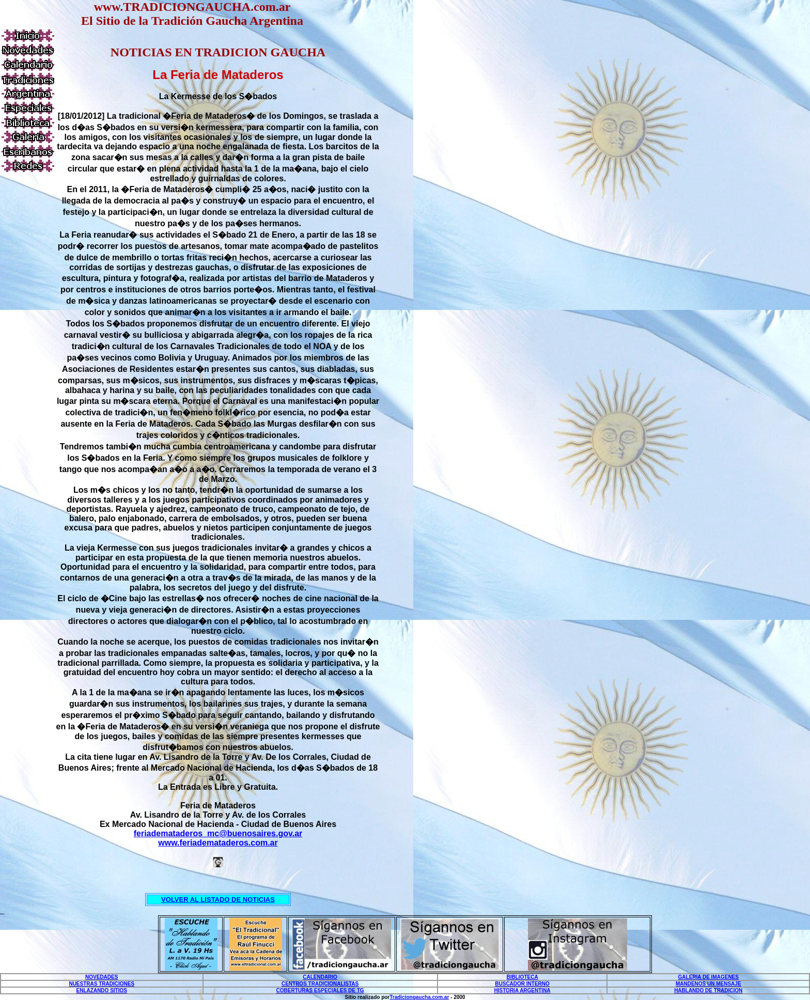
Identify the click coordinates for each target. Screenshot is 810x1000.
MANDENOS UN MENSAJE (708, 984)
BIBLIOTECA (522, 977)
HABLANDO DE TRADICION (708, 990)
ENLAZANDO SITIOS (101, 990)
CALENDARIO (320, 977)
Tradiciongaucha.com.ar (419, 997)
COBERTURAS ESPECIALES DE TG (320, 990)
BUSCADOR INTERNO (522, 984)
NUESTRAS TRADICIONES (101, 984)
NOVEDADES (101, 977)
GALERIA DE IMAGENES (708, 977)
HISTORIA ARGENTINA (522, 990)
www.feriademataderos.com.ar (218, 842)
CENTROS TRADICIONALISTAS (320, 984)
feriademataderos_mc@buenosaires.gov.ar (218, 833)
